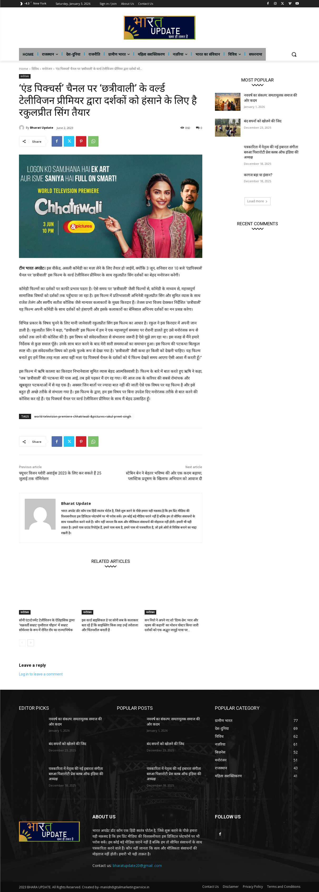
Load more (257, 201)
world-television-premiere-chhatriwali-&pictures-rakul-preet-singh (82, 416)
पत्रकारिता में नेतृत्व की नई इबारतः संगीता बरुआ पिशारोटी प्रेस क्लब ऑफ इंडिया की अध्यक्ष (271, 152)
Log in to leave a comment (41, 674)
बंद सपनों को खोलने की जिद (262, 121)
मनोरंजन (47, 68)
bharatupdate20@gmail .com (137, 865)
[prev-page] (22, 642)
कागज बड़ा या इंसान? (258, 175)
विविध (35, 68)
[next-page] (30, 642)
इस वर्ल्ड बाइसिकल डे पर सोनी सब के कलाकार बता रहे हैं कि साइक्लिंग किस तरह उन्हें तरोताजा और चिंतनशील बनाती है (110, 625)
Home (23, 68)
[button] (294, 54)
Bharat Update (41, 128)
